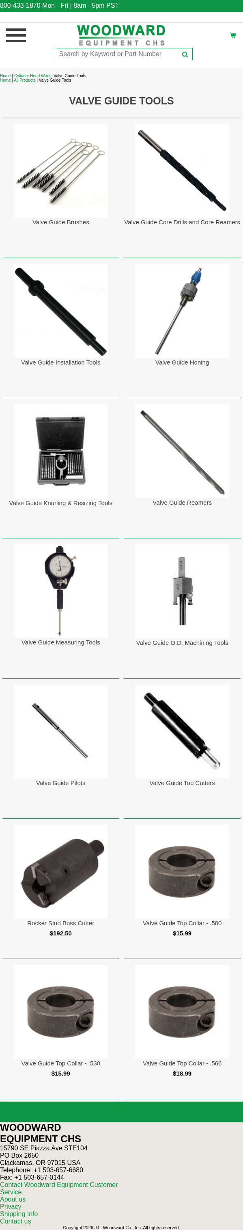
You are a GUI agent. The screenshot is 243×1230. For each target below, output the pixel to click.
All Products (24, 80)
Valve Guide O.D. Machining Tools (182, 642)
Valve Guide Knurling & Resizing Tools (61, 502)
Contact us (15, 1221)
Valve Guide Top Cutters (182, 782)
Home (5, 76)
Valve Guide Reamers (182, 502)
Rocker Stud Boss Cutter (60, 923)
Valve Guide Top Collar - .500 (182, 923)
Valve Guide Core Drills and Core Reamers (182, 222)
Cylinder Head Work (32, 76)
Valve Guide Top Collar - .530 (61, 1063)
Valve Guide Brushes (60, 222)
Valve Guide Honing (182, 362)
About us (13, 1199)
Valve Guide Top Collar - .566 (182, 1063)
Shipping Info (19, 1213)
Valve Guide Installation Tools (60, 362)
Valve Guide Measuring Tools (61, 642)
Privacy (10, 1206)
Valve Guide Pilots (60, 782)
